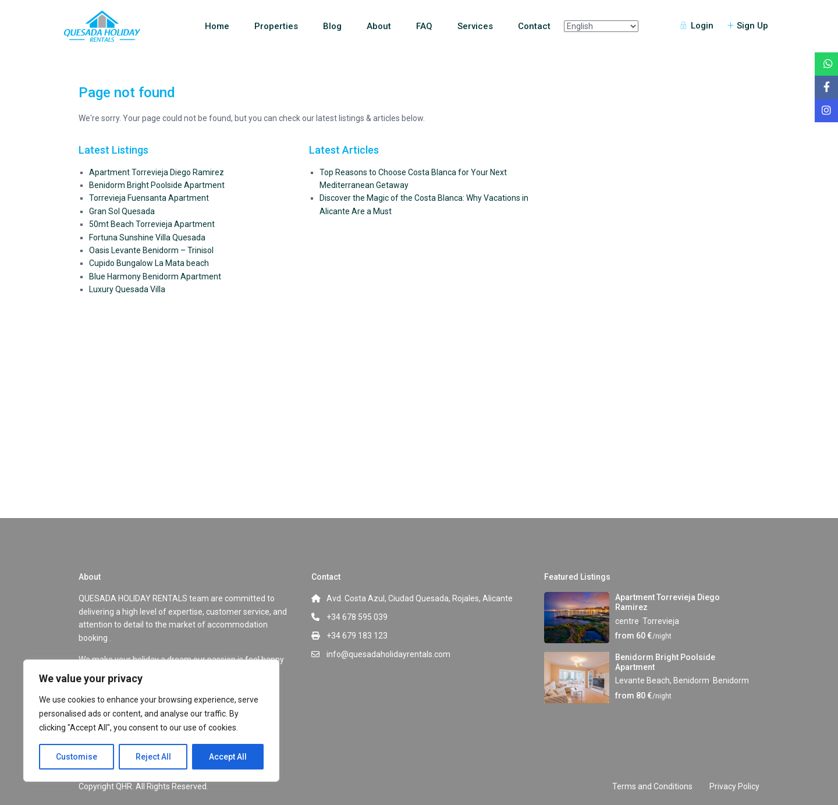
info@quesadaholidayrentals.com (388, 654)
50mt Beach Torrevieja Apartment (152, 224)
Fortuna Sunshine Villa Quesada (147, 237)
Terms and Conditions (652, 786)
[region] (151, 720)
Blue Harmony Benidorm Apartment (155, 276)
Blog (332, 26)
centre (627, 621)
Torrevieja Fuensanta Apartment (149, 198)
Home (217, 26)
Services (475, 26)
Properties (276, 26)
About (379, 26)
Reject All (153, 756)
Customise (76, 756)
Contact (534, 26)
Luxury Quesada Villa (127, 289)
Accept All (228, 756)
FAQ (424, 26)
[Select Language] (601, 26)
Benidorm (731, 680)
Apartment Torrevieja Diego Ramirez (156, 172)
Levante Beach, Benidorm (662, 680)
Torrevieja (660, 621)
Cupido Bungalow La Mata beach (149, 263)
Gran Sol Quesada (122, 211)
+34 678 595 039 (357, 617)
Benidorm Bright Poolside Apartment (157, 185)
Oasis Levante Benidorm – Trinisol (151, 250)
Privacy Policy (734, 786)
